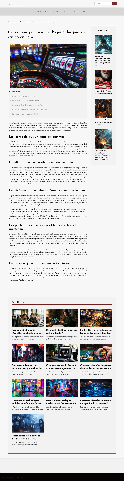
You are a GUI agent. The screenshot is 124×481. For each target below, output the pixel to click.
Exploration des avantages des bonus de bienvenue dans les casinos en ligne (96, 333)
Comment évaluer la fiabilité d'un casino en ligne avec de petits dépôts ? (61, 368)
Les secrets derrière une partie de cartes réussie (103, 122)
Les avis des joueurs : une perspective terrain (25, 114)
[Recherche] (103, 3)
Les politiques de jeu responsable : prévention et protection (29, 109)
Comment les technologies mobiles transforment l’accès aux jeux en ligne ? (26, 404)
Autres (84, 11)
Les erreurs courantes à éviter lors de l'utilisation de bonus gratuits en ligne (102, 60)
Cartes (66, 11)
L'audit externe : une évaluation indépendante (25, 101)
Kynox (65, 153)
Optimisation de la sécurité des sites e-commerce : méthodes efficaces (26, 439)
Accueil (10, 22)
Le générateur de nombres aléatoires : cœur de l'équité (28, 105)
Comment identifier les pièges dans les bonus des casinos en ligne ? (95, 368)
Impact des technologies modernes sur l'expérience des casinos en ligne (61, 404)
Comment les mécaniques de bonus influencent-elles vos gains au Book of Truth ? (102, 155)
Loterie (55, 11)
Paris (75, 11)
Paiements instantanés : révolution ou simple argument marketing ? (28, 333)
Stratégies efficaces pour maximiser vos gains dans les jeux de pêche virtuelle (27, 368)
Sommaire (16, 91)
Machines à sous (42, 11)
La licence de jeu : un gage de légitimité (23, 96)
